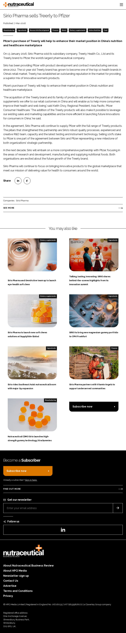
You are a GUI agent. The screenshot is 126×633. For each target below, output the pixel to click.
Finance (55, 30)
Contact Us (10, 580)
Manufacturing (9, 30)
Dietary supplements (77, 30)
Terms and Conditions (18, 591)
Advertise (9, 585)
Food (105, 30)
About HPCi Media (15, 570)
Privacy (8, 595)
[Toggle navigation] (121, 4)
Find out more (12, 489)
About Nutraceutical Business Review (28, 565)
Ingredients (22, 30)
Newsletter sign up (16, 575)
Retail (64, 30)
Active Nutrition (94, 30)
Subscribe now (82, 406)
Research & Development (39, 30)
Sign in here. (31, 480)
